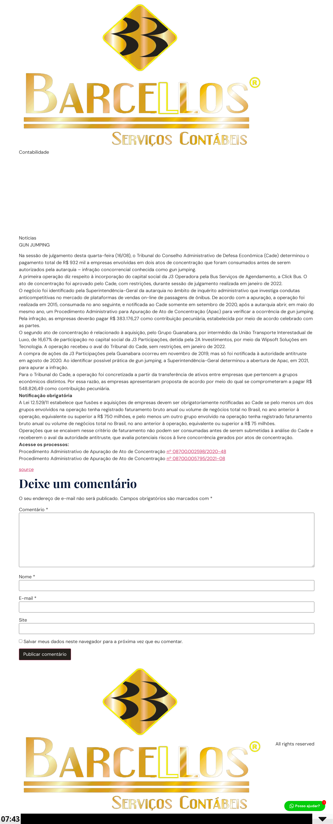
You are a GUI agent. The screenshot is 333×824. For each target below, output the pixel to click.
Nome (27, 576)
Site (23, 620)
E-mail (28, 598)
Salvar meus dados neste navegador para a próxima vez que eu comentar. (103, 641)
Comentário (33, 509)
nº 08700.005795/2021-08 (196, 458)
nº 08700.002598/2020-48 (196, 451)
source (26, 469)
